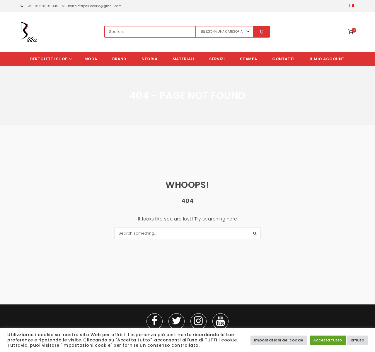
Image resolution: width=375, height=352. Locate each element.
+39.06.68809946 (40, 6)
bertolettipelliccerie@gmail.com (92, 6)
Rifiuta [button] (357, 340)
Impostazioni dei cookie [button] (279, 340)
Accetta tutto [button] (327, 340)
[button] (351, 6)
